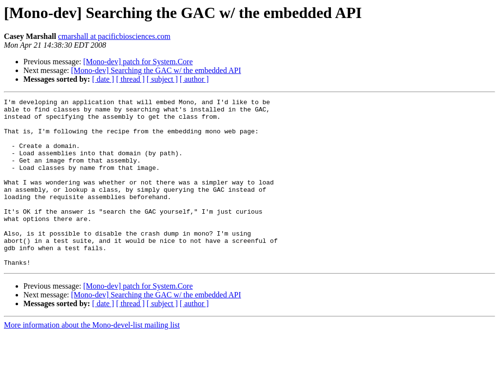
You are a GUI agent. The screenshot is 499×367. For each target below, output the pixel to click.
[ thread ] (130, 79)
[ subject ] (162, 79)
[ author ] (194, 79)
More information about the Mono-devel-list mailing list (92, 358)
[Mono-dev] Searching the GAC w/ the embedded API (156, 70)
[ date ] (103, 79)
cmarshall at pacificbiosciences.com (114, 36)
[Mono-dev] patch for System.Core (138, 61)
